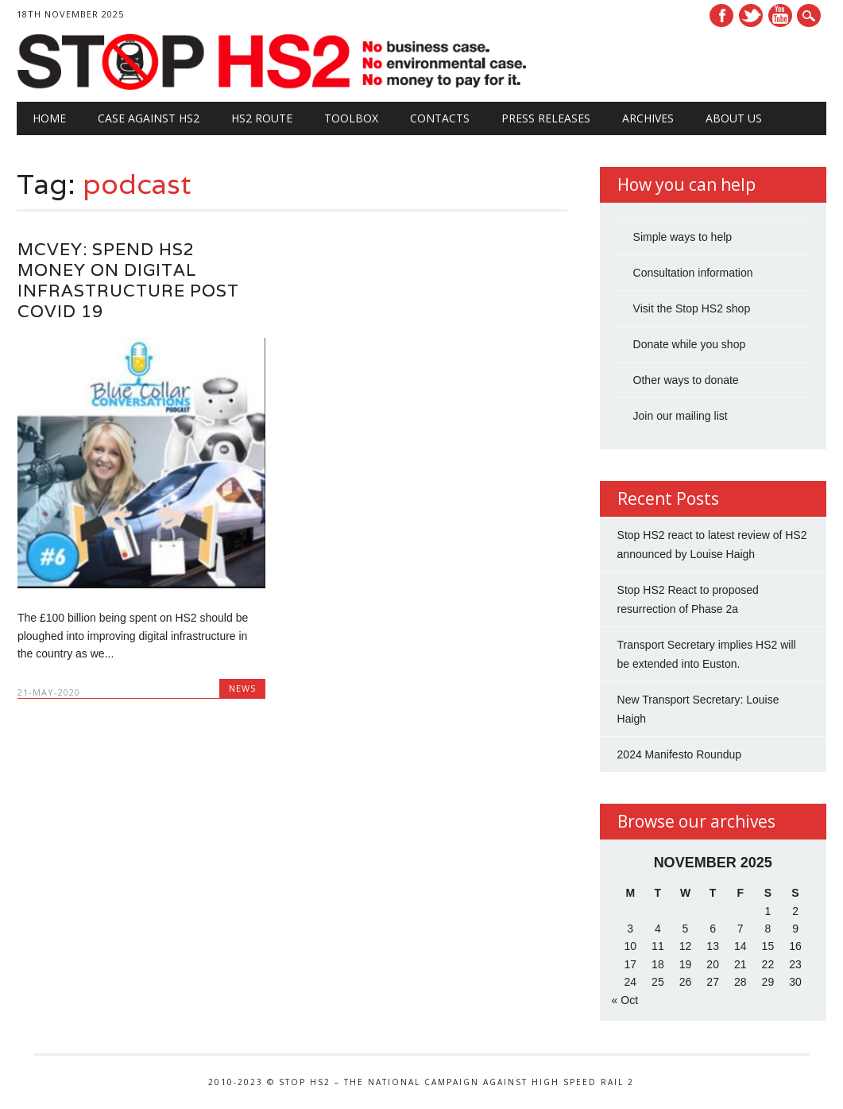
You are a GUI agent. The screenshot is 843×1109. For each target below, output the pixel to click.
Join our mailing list (680, 415)
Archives (648, 118)
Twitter (751, 15)
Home (49, 118)
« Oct (625, 1000)
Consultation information (693, 272)
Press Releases (545, 118)
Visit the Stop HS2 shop (692, 308)
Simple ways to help (683, 237)
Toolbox (351, 118)
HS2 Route (261, 118)
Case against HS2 (148, 118)
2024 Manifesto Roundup (679, 754)
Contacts (440, 118)
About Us (734, 118)
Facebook (721, 15)
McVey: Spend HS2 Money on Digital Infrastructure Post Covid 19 (128, 280)
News (242, 688)
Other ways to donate (686, 380)
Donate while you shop (689, 344)
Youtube (780, 15)
